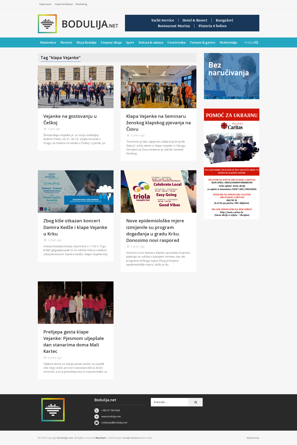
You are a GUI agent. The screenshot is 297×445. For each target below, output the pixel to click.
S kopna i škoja (111, 42)
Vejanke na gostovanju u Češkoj (71, 119)
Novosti (66, 42)
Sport (130, 42)
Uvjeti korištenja (63, 4)
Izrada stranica (131, 437)
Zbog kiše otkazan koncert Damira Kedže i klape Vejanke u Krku (73, 227)
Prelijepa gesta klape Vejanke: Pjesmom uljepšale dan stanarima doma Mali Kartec (74, 341)
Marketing (81, 4)
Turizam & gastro (202, 42)
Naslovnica (48, 42)
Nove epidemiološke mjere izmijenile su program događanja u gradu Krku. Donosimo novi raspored (156, 230)
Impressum (45, 4)
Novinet (101, 437)
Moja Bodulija (86, 42)
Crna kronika (176, 42)
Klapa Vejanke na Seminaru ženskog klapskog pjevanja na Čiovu (157, 122)
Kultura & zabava (151, 42)
